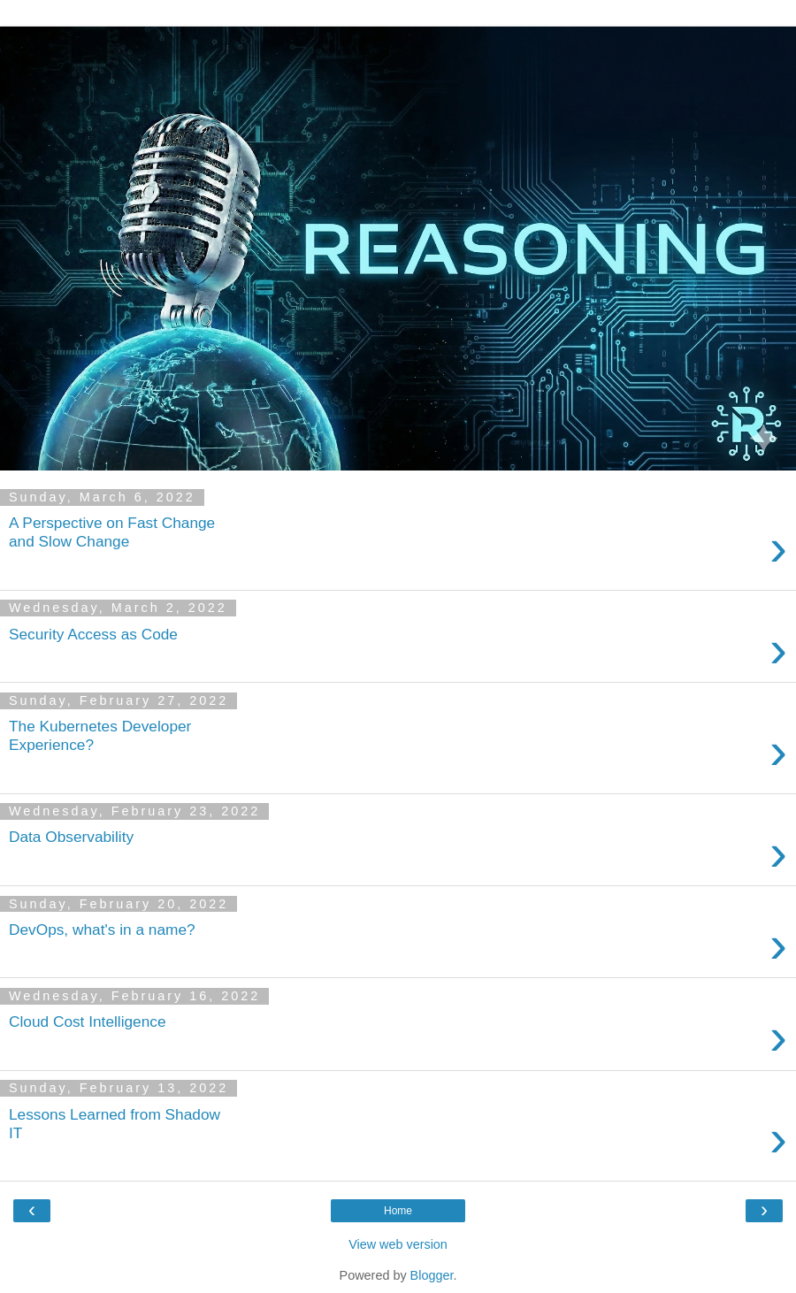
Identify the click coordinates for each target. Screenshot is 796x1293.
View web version (398, 1244)
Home (398, 1211)
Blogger (432, 1275)
